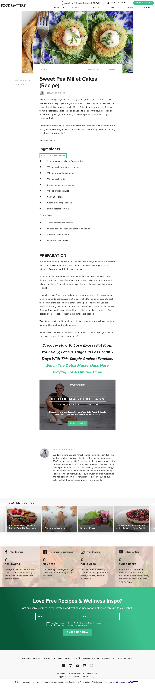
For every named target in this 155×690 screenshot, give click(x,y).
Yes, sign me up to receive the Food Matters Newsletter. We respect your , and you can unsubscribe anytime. (78, 624)
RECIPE (43, 69)
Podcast (94, 8)
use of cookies (118, 682)
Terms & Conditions (76, 673)
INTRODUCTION (22, 80)
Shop (129, 8)
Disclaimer (60, 673)
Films (112, 8)
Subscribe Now (77, 632)
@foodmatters (16, 552)
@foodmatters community (61, 552)
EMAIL (84, 616)
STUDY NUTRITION (143, 3)
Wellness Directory (123, 658)
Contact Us (89, 658)
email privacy (56, 625)
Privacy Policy (93, 673)
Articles (58, 658)
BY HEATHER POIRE (63, 450)
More (144, 8)
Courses (57, 8)
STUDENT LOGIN (116, 3)
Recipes (75, 8)
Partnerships (103, 658)
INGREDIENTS (23, 85)
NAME (41, 616)
